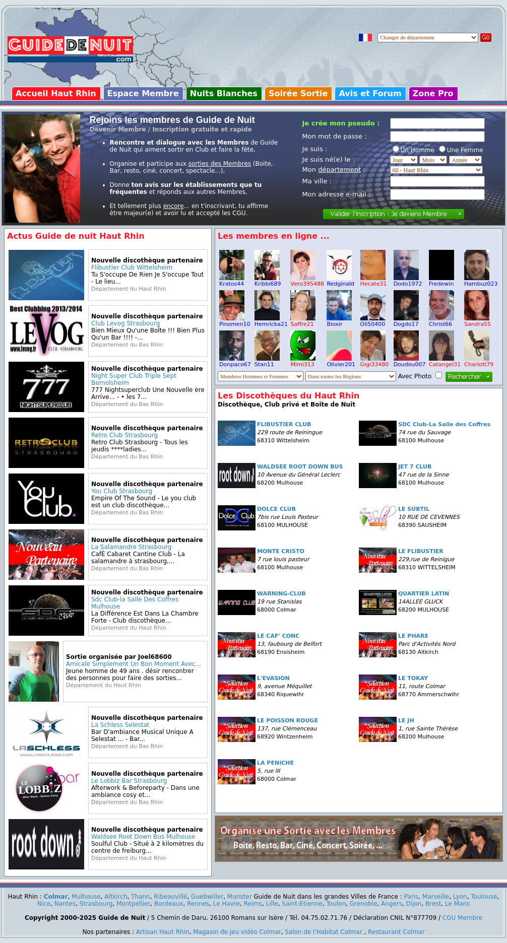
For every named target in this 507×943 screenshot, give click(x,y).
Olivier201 (341, 362)
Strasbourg (96, 903)
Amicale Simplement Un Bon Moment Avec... (133, 663)
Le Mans (457, 903)
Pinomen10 (234, 321)
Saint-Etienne (302, 903)
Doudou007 (410, 362)
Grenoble (363, 903)
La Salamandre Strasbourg (131, 547)
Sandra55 (477, 321)
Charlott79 (478, 362)
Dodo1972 (408, 281)
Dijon (414, 903)
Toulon (336, 903)
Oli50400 (373, 321)
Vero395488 (307, 281)
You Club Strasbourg (121, 491)
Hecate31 (373, 281)
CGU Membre (462, 917)
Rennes (198, 903)
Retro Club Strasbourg (124, 435)
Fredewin (441, 281)
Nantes (65, 903)
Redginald (340, 281)
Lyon (460, 896)
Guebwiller (207, 896)
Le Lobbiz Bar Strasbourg (129, 780)
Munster (239, 896)
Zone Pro (433, 93)
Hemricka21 (271, 321)
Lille (272, 903)
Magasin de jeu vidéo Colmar (237, 931)
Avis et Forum (370, 93)
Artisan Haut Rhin (162, 931)
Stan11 (267, 362)
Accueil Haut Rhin (56, 93)
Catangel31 (445, 362)
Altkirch (115, 896)
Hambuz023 (480, 281)
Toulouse (484, 896)
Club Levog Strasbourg (125, 323)
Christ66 (441, 321)
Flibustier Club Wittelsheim (131, 267)
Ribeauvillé (170, 896)
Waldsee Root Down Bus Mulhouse (143, 836)
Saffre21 (302, 321)
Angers (391, 903)
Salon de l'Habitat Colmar (323, 931)
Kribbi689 (268, 281)
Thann (140, 896)
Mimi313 (302, 362)
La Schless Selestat (120, 724)
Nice (43, 903)
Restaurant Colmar (396, 931)
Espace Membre (143, 93)
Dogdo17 (406, 321)
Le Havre (226, 903)
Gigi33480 (374, 362)
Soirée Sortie (298, 93)
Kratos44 (231, 281)
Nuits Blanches (224, 93)
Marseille (436, 896)
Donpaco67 (235, 362)
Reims (253, 903)
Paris (411, 896)
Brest (433, 903)
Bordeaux (168, 903)
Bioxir (339, 321)
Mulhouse (86, 896)
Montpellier (133, 903)
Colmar (56, 896)
